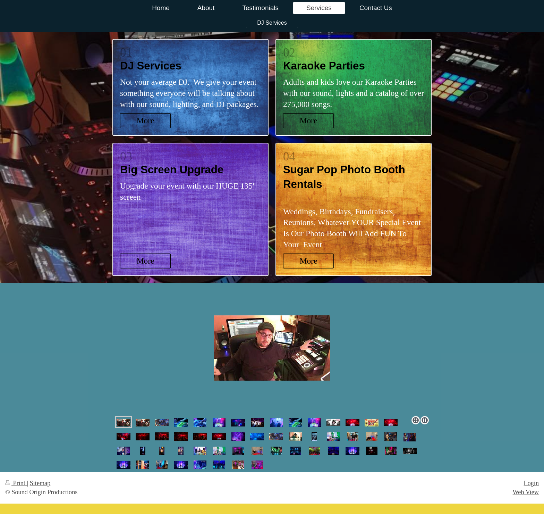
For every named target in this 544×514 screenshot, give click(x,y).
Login (531, 483)
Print (16, 483)
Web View (526, 492)
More (145, 120)
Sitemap (40, 483)
